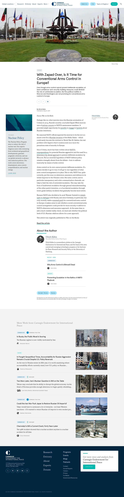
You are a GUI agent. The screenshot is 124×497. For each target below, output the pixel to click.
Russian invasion (56, 137)
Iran (93, 4)
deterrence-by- (42, 155)
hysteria (79, 128)
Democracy (84, 4)
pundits (64, 128)
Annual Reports (67, 468)
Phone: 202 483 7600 (12, 466)
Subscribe (89, 466)
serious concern (48, 125)
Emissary (28, 4)
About (34, 4)
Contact (65, 466)
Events (65, 455)
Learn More (12, 173)
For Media (66, 475)
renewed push (58, 200)
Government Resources (70, 478)
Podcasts (66, 462)
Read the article (43, 223)
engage (71, 128)
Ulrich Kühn (42, 109)
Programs (67, 452)
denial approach (54, 155)
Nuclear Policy (43, 293)
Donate (114, 4)
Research (20, 4)
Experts (40, 4)
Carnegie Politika (34, 332)
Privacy (65, 473)
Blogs (65, 459)
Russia (53, 293)
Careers (65, 471)
